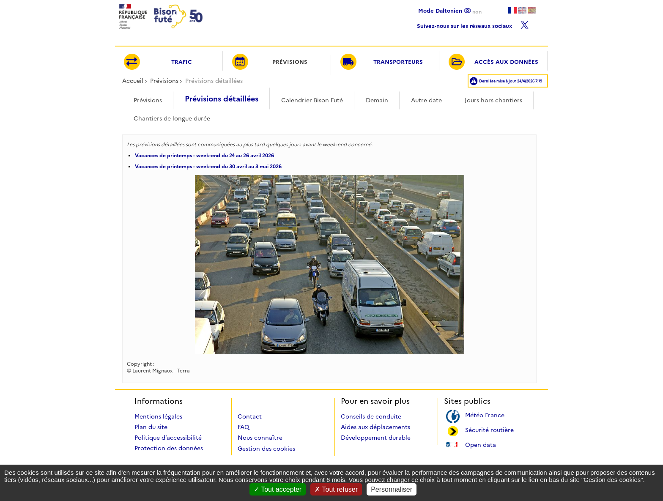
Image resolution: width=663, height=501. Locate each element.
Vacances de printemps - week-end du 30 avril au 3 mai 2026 (208, 166)
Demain (377, 100)
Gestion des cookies (266, 448)
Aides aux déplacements (375, 427)
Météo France (484, 414)
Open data (480, 444)
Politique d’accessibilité (168, 437)
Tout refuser (336, 489)
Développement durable (376, 437)
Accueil (132, 81)
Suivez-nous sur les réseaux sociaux (473, 24)
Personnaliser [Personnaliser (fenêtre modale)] (391, 489)
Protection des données (168, 448)
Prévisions (164, 81)
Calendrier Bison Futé (312, 100)
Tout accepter (277, 489)
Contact (250, 416)
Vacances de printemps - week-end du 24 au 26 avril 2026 (204, 155)
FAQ (243, 427)
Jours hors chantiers (493, 100)
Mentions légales (158, 416)
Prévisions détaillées (221, 99)
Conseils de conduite (371, 416)
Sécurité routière (489, 429)
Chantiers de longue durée (172, 118)
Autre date (426, 100)
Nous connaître (260, 437)
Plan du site (150, 427)
